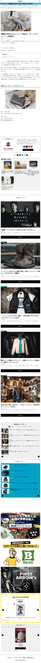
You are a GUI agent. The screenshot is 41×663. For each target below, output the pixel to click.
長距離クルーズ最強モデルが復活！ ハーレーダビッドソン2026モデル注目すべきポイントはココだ (24, 446)
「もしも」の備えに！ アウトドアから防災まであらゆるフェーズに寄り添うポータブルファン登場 (20, 172)
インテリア (6, 47)
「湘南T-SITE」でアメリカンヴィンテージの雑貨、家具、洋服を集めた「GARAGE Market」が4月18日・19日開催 (33, 173)
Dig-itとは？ (10, 657)
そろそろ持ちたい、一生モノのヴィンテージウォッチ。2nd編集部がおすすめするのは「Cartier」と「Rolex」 (24, 441)
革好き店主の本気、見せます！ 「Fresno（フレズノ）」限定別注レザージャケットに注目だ (20, 405)
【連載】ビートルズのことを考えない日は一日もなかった (18, 230)
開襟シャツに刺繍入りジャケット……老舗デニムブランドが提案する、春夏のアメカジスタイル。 (20, 361)
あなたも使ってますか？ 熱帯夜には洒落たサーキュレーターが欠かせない (8, 172)
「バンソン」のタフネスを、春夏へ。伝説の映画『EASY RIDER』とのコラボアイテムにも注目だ (20, 316)
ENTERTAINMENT (35, 5)
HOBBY (11, 5)
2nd (16, 426)
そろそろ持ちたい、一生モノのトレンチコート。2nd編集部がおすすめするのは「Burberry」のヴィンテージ (24, 436)
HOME (2, 7)
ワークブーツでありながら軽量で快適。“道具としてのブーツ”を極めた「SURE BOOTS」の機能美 (20, 272)
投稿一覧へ (28, 149)
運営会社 (24, 657)
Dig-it (5, 7)
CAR (8, 5)
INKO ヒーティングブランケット (8, 57)
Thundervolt (30, 426)
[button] (2, 456)
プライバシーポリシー (17, 657)
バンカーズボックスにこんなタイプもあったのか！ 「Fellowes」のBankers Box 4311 (8, 187)
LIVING (14, 5)
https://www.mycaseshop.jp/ (7, 120)
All (9, 426)
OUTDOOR (25, 5)
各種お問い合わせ (30, 657)
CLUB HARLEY (24, 426)
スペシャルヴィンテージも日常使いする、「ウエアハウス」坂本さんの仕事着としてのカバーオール (24, 429)
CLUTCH (19, 426)
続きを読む (20, 237)
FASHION (4, 5)
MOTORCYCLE (19, 5)
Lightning (2, 242)
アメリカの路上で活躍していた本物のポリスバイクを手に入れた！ (19, 451)
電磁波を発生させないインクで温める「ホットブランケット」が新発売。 (19, 7)
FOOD (29, 5)
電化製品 (11, 47)
